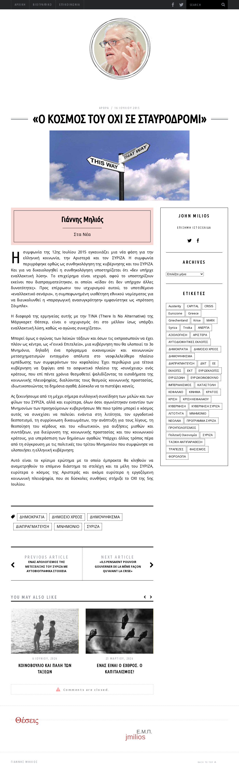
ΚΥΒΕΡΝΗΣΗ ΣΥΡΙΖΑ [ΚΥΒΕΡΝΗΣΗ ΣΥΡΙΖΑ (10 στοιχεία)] (206, 406)
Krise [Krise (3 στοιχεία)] (197, 320)
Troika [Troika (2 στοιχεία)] (187, 327)
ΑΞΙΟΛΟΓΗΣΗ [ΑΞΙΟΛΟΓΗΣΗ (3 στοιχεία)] (178, 335)
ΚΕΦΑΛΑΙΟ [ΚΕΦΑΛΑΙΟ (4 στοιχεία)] (176, 392)
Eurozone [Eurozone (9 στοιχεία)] (175, 313)
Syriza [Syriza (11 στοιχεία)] (173, 327)
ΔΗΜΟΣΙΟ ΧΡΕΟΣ (67, 516)
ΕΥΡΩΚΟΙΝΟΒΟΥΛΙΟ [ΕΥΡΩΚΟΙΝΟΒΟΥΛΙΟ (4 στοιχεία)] (204, 377)
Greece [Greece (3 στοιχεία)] (193, 313)
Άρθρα (104, 107)
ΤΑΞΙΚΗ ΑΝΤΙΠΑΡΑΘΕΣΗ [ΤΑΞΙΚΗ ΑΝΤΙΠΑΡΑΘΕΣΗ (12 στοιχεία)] (185, 442)
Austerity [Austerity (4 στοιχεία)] (175, 306)
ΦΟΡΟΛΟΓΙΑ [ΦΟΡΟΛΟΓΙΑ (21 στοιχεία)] (177, 456)
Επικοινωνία (69, 4)
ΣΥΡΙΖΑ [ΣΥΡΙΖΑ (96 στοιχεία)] (208, 435)
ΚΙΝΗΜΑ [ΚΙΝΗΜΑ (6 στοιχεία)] (194, 392)
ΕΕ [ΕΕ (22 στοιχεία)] (214, 363)
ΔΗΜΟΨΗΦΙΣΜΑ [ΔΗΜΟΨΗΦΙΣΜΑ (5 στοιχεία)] (180, 356)
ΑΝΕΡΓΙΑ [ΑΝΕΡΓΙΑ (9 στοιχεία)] (203, 327)
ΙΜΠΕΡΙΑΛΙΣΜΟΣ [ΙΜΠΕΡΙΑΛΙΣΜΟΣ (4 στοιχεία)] (180, 385)
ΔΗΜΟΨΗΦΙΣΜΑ (105, 516)
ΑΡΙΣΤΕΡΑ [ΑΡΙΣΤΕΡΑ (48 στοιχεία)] (200, 335)
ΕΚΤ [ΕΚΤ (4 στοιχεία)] (190, 370)
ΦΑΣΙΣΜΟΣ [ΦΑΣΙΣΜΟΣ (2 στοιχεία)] (198, 449)
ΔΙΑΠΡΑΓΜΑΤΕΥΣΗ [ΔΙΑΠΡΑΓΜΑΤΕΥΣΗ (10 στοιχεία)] (181, 363)
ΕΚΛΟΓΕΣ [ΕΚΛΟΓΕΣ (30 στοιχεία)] (175, 370)
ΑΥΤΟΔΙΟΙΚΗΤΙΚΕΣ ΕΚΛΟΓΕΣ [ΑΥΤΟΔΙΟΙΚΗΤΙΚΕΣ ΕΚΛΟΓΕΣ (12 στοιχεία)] (188, 342)
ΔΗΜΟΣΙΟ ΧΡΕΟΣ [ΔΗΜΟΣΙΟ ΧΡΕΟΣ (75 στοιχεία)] (206, 349)
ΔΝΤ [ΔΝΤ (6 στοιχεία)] (203, 363)
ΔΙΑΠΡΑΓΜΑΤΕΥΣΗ (32, 526)
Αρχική (20, 4)
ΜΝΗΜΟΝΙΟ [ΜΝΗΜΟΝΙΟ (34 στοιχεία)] (198, 413)
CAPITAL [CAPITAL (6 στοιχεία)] (193, 306)
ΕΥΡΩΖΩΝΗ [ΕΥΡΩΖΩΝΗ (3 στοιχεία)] (177, 377)
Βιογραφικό (42, 4)
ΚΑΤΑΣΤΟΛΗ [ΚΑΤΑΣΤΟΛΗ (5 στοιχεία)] (206, 385)
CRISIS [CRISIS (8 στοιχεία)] (208, 306)
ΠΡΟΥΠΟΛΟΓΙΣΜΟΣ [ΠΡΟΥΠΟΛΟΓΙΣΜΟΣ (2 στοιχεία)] (182, 428)
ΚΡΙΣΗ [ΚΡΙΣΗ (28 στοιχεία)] (173, 399)
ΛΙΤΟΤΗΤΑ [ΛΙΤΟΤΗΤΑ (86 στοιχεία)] (176, 413)
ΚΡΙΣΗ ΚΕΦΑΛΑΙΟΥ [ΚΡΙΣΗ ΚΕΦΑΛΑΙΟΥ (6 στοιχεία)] (196, 399)
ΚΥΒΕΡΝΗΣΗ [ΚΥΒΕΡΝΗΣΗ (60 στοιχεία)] (177, 406)
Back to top (207, 762)
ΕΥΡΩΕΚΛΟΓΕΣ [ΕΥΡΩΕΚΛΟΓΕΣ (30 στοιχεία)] (209, 370)
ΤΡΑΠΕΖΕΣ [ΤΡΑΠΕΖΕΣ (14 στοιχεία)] (176, 449)
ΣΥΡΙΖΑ (93, 526)
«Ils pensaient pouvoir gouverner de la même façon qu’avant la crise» (119, 564)
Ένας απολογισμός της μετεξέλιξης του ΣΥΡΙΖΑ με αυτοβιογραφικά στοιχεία (45, 564)
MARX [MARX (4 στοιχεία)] (211, 320)
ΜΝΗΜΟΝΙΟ (68, 526)
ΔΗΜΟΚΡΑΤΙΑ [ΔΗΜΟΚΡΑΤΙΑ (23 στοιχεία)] (178, 349)
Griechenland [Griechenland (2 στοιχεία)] (178, 320)
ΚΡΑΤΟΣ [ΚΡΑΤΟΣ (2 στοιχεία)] (212, 392)
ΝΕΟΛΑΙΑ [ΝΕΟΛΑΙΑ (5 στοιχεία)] (175, 420)
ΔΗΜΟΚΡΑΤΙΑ (32, 516)
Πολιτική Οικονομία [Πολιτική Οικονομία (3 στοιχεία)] (183, 435)
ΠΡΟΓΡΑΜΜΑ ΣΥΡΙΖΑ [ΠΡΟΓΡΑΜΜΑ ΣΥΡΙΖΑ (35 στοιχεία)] (201, 420)
